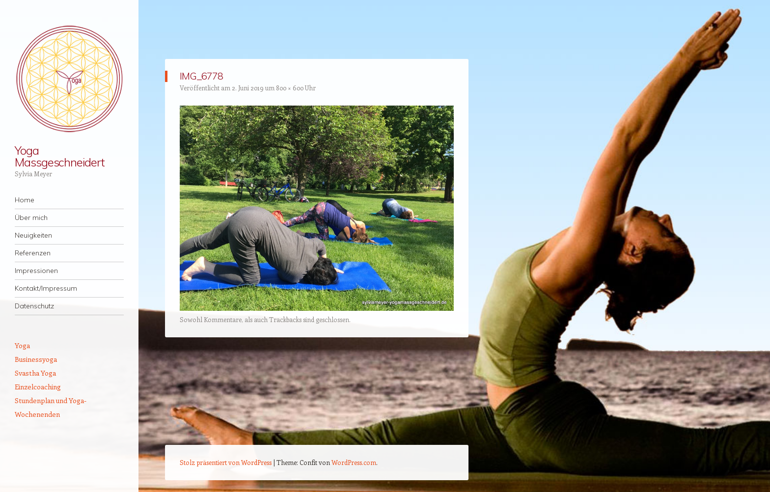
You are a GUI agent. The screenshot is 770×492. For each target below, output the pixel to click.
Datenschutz (34, 305)
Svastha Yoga (35, 373)
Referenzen (33, 252)
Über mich (31, 217)
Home (24, 199)
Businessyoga (36, 359)
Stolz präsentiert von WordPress (226, 462)
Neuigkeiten (33, 235)
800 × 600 (289, 87)
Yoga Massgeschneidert (60, 156)
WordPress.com (353, 462)
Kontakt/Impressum (46, 288)
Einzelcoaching (38, 386)
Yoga (22, 345)
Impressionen (36, 270)
